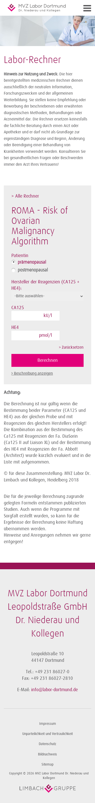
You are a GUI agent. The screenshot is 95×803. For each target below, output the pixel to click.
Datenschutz (47, 744)
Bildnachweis (47, 754)
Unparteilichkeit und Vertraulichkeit (47, 734)
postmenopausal (33, 270)
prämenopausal (32, 262)
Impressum (47, 724)
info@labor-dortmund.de (54, 689)
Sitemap (47, 764)
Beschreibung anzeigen (33, 373)
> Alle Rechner (25, 196)
